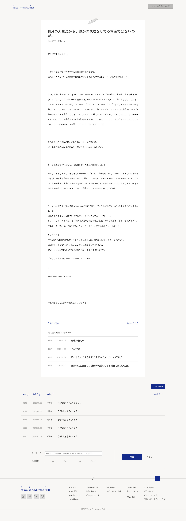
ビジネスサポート (92, 495)
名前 (50, 394)
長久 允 (61, 41)
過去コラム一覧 (132, 491)
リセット (150, 457)
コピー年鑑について (93, 488)
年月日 (37, 394)
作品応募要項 (91, 491)
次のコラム (131, 323)
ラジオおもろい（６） (69, 436)
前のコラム (54, 323)
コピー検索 (110, 488)
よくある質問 (149, 488)
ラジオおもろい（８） (69, 420)
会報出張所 (131, 497)
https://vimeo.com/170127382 (59, 276)
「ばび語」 (76, 349)
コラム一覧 (158, 386)
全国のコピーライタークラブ (154, 499)
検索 (132, 457)
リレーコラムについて (160, 6)
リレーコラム (132, 488)
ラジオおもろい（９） (69, 411)
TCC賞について (75, 495)
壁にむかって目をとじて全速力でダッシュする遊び (96, 357)
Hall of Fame (74, 499)
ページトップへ (157, 478)
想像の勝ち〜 (77, 340)
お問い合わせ (149, 491)
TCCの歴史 (73, 491)
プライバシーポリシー (152, 495)
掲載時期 (35, 461)
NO (26, 394)
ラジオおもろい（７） (69, 428)
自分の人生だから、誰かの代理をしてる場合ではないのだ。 (100, 366)
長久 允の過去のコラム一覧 (60, 332)
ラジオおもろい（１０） (70, 403)
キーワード (36, 453)
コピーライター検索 (113, 491)
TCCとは (72, 488)
